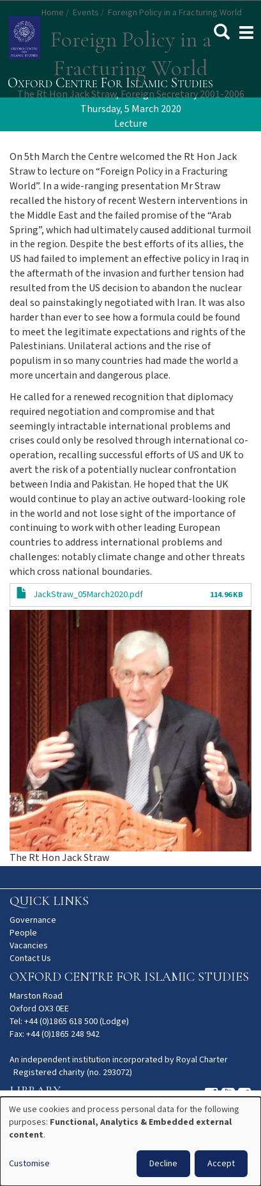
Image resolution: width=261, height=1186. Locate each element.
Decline (163, 1163)
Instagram (211, 1095)
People (23, 933)
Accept (221, 1163)
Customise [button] (29, 1163)
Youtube (228, 1095)
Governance (33, 920)
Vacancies (29, 945)
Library (35, 1091)
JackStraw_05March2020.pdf (88, 594)
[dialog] (130, 1141)
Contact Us (30, 958)
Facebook (244, 1095)
